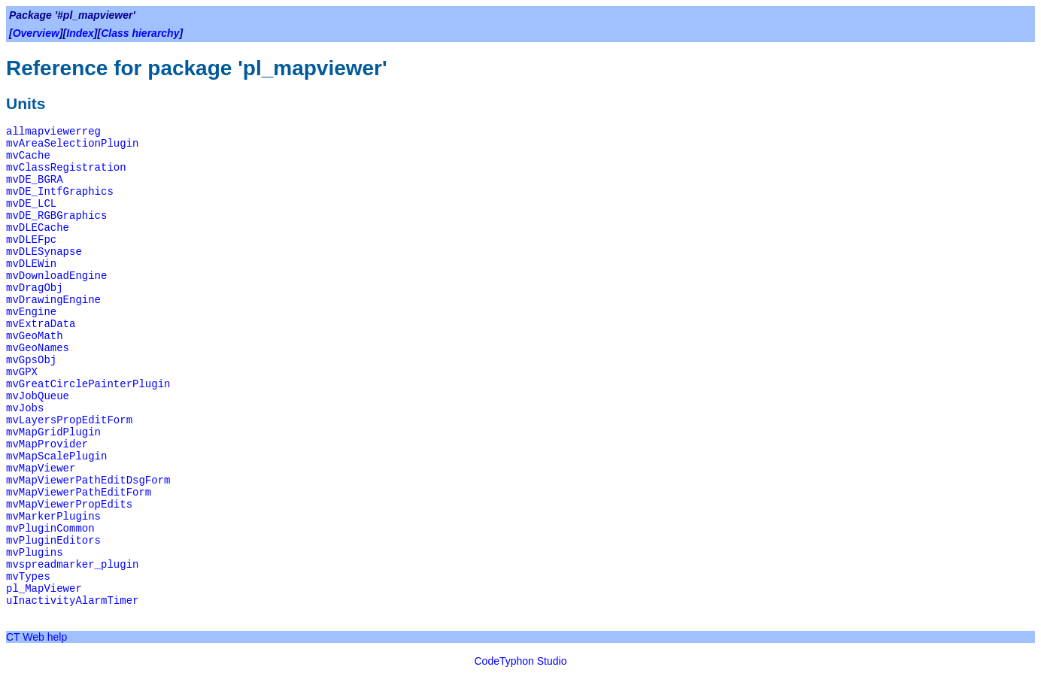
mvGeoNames (37, 348)
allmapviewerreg (53, 132)
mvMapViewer (40, 468)
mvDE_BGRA (34, 180)
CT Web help (36, 637)
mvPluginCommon (50, 529)
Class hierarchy (140, 33)
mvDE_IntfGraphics (60, 192)
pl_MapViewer (44, 589)
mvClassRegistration (66, 168)
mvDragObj (34, 288)
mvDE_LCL (31, 204)
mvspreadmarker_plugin (72, 565)
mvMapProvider (47, 444)
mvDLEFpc (31, 240)
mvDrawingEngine (53, 300)
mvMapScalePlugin (56, 456)
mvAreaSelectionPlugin (72, 144)
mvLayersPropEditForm (69, 420)
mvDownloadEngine (56, 276)
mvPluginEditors (53, 541)
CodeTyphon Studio (521, 661)
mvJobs (25, 408)
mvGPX (22, 372)
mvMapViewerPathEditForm (78, 493)
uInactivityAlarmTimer (72, 601)
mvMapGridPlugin (53, 432)
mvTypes (28, 577)
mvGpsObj (31, 360)
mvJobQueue (37, 396)
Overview (36, 33)
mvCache (28, 156)
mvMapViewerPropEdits (69, 505)
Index (80, 33)
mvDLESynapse (44, 252)
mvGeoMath (34, 336)
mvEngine (31, 312)
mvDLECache (37, 228)
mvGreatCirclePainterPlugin (88, 384)
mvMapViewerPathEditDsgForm (88, 480)
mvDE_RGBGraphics (56, 216)
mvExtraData (40, 324)
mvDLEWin (31, 264)
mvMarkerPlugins (53, 517)
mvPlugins (34, 553)
